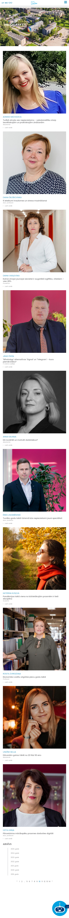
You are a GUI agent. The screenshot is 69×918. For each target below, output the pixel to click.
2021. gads (14, 866)
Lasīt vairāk (7, 128)
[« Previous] (17, 881)
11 (42, 881)
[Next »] (52, 881)
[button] (66, 2)
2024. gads (15, 853)
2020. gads (15, 870)
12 (44, 881)
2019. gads (15, 874)
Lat (3, 3)
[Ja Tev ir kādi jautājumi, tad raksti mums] (59, 908)
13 (47, 881)
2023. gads (15, 857)
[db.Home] (34, 3)
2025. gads (15, 849)
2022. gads (15, 861)
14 (49, 881)
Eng (6, 3)
